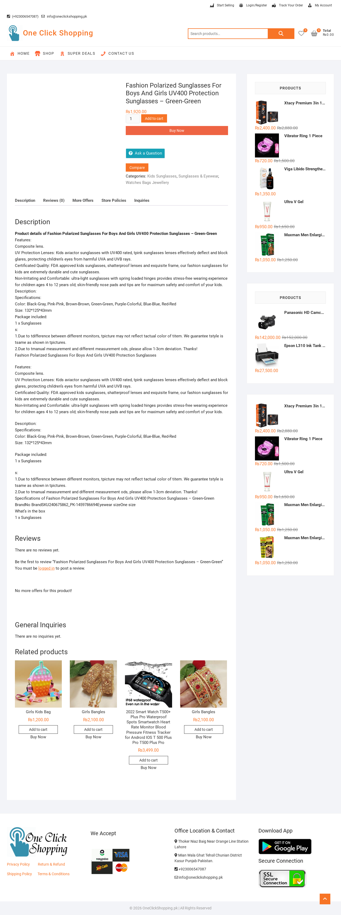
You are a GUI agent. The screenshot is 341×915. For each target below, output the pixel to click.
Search (281, 33)
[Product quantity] (133, 118)
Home (20, 53)
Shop (44, 53)
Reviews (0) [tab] (53, 200)
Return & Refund (51, 864)
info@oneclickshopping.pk (64, 16)
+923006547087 (190, 869)
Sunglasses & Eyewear (198, 176)
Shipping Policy (19, 874)
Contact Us (117, 53)
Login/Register (252, 5)
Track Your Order (287, 5)
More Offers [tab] (83, 200)
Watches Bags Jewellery (147, 182)
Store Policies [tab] (114, 200)
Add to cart (154, 118)
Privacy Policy (18, 864)
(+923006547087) (23, 16)
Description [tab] (25, 200)
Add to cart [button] (38, 729)
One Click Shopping (58, 33)
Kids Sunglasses (162, 176)
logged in (46, 568)
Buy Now (176, 130)
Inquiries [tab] (141, 200)
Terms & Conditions (54, 874)
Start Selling (221, 5)
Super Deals (77, 53)
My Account (319, 5)
